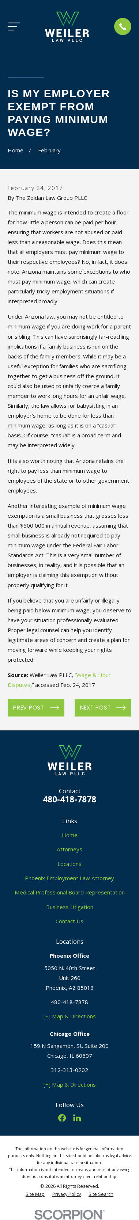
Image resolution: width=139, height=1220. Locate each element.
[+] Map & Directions (70, 1016)
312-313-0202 (69, 1069)
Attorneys (69, 849)
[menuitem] (35, 1194)
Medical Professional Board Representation (70, 892)
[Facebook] (62, 1118)
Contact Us (69, 921)
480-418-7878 (69, 799)
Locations (69, 863)
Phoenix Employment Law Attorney (69, 878)
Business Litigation (69, 907)
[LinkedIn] (77, 1118)
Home (70, 835)
